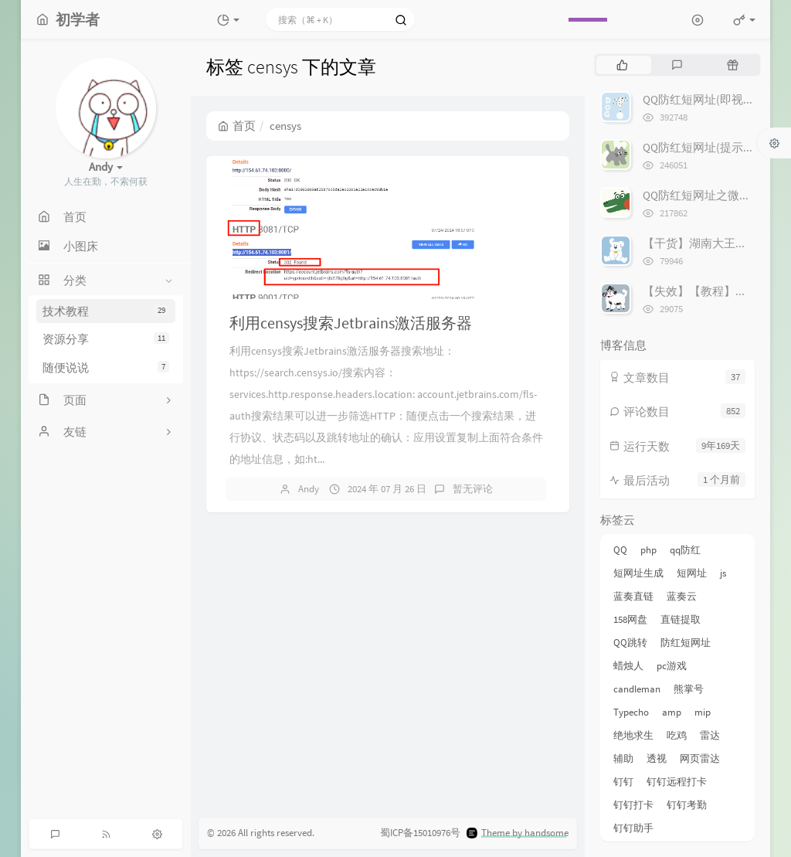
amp (671, 712)
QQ (620, 549)
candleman (636, 688)
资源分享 (105, 339)
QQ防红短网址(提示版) (701, 147)
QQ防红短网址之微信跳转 (708, 195)
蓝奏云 (682, 596)
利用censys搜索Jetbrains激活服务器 (350, 322)
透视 (657, 758)
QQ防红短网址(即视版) (701, 99)
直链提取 (680, 619)
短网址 (692, 573)
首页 (237, 125)
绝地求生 (633, 735)
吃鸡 (677, 735)
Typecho (631, 712)
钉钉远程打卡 (677, 781)
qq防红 (685, 549)
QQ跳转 (630, 642)
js (723, 573)
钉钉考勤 (687, 804)
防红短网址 (685, 642)
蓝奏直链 (633, 596)
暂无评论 (473, 488)
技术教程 (105, 311)
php (648, 549)
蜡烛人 (628, 665)
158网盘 (630, 619)
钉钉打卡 (633, 804)
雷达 (710, 735)
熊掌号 (689, 688)
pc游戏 (672, 665)
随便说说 (105, 367)
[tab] (622, 65)
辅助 (623, 758)
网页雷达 (700, 758)
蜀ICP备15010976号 (420, 832)
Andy (308, 488)
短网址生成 (638, 573)
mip (702, 712)
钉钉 (623, 781)
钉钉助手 (633, 828)
